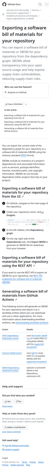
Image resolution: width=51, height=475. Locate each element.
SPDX (23, 155)
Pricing (5, 465)
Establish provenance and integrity (22, 15)
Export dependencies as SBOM (20, 18)
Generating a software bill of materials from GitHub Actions (24, 295)
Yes (7, 401)
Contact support (10, 449)
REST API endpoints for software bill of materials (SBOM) (22, 279)
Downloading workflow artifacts (32, 322)
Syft (33, 353)
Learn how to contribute (11, 432)
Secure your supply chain (18, 13)
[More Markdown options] (26, 104)
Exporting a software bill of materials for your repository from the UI (25, 192)
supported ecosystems (37, 361)
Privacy (33, 462)
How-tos (35, 10)
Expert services (17, 465)
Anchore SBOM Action (12, 353)
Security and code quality (18, 10)
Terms (24, 462)
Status (41, 462)
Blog (28, 465)
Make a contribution (15, 427)
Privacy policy (7, 406)
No (18, 401)
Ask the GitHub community (15, 445)
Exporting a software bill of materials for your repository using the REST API (25, 261)
